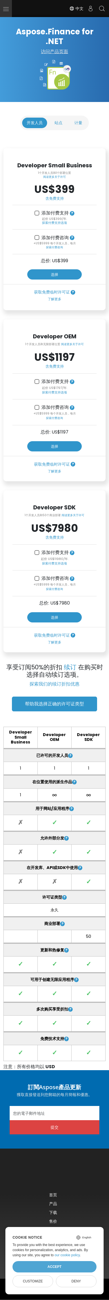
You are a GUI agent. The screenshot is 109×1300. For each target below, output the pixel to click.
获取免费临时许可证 (52, 292)
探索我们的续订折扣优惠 (54, 684)
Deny (76, 1281)
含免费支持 (54, 198)
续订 (70, 667)
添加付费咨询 (55, 238)
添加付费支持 (55, 213)
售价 (53, 1221)
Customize (33, 1281)
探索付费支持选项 (54, 222)
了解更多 (54, 299)
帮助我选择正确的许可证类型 (54, 704)
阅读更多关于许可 (54, 177)
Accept (54, 1267)
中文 (76, 8)
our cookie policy (67, 1255)
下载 (53, 1212)
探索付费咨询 (54, 247)
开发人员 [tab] (35, 123)
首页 (53, 1194)
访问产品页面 (54, 51)
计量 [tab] (78, 123)
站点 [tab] (58, 123)
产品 (53, 1203)
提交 (54, 1127)
